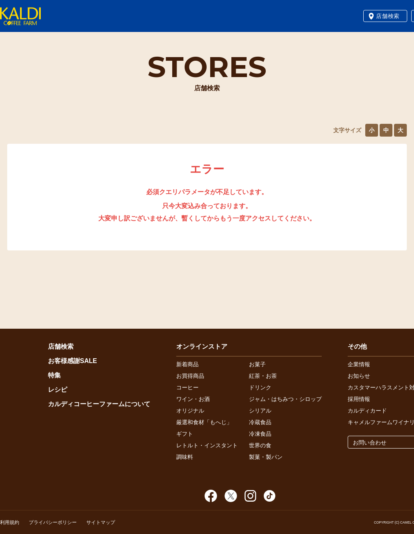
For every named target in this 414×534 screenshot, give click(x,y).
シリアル (260, 410)
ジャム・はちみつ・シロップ (285, 399)
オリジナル (190, 410)
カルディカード (367, 410)
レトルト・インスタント (207, 445)
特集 (54, 375)
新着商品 (187, 364)
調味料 (184, 457)
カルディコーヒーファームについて (99, 404)
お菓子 (257, 364)
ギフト (184, 434)
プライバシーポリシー (53, 522)
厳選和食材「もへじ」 (204, 422)
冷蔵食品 (260, 422)
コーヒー (187, 387)
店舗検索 (388, 16)
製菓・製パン (266, 457)
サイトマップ (100, 522)
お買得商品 (190, 376)
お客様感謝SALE (72, 360)
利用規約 (9, 522)
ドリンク (260, 387)
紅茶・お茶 (263, 376)
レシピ (57, 389)
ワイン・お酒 (193, 399)
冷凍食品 (260, 434)
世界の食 (260, 445)
